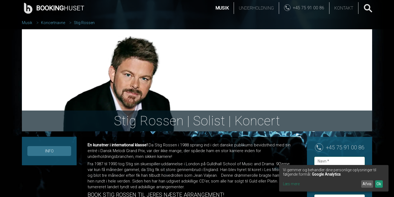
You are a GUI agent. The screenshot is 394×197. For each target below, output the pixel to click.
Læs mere (291, 184)
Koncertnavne (53, 23)
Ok (378, 184)
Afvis (367, 184)
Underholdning (256, 8)
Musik (222, 8)
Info (49, 151)
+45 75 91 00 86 (345, 147)
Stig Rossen (84, 23)
